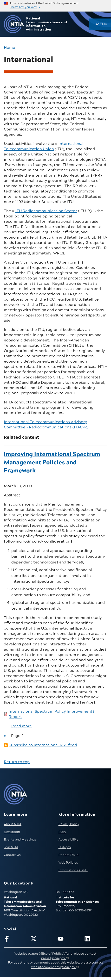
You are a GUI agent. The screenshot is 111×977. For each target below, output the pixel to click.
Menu (101, 24)
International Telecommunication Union (44, 146)
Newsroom (12, 832)
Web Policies (68, 862)
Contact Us (12, 855)
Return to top (17, 762)
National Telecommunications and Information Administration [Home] (46, 24)
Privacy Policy (69, 824)
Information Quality (73, 870)
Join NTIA (11, 847)
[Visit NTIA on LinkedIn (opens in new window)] (95, 940)
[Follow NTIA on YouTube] (69, 940)
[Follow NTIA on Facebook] (15, 940)
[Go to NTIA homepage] (14, 24)
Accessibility (68, 839)
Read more (21, 726)
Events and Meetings (20, 839)
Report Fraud (68, 855)
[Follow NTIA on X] (42, 940)
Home (9, 47)
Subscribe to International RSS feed (43, 745)
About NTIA (12, 824)
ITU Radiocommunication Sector (46, 211)
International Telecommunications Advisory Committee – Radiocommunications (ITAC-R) (46, 424)
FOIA (62, 832)
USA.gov (65, 847)
